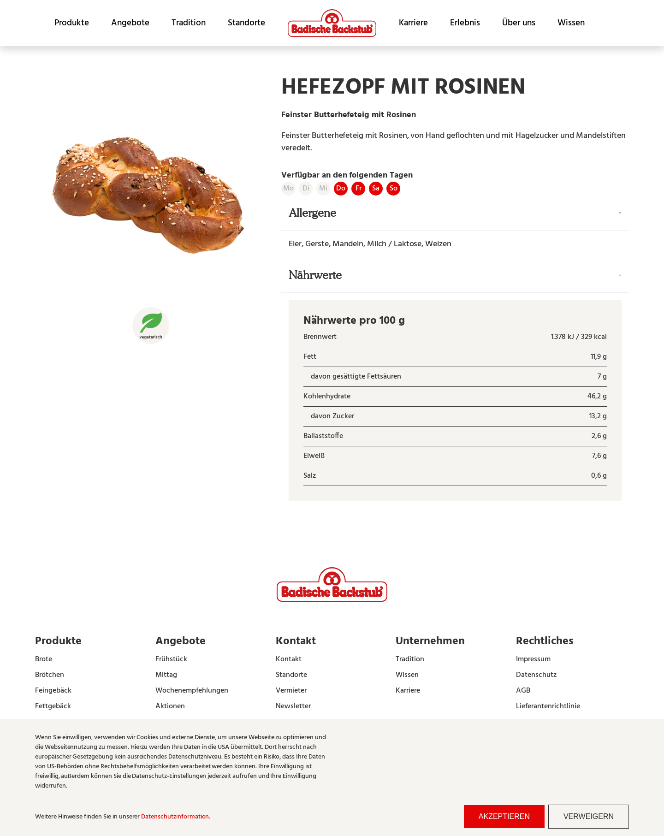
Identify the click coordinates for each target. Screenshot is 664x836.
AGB (523, 691)
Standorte (246, 23)
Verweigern (588, 816)
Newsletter (293, 706)
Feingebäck (53, 691)
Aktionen (170, 706)
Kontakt (289, 659)
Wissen (571, 23)
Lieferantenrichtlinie (548, 706)
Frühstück (171, 659)
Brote (43, 659)
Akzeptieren (504, 816)
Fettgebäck (53, 706)
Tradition (189, 23)
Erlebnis (465, 23)
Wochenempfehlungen (191, 691)
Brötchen (49, 675)
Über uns (518, 23)
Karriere (413, 23)
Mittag (166, 675)
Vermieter (291, 691)
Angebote (130, 23)
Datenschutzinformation (175, 817)
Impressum (533, 659)
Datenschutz (536, 675)
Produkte (71, 23)
